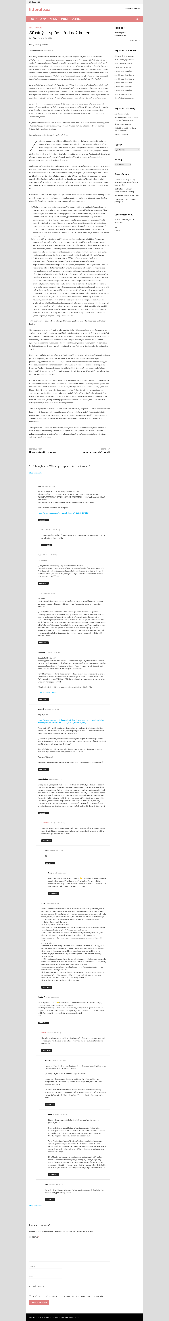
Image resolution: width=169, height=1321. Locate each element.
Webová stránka (36, 1286)
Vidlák (35, 38)
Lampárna (76, 19)
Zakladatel (45, 823)
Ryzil (116, 64)
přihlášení (128, 9)
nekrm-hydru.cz (120, 35)
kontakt (137, 9)
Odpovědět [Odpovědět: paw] (47, 987)
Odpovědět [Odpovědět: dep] (43, 520)
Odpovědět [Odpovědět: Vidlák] (47, 1050)
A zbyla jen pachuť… (127, 56)
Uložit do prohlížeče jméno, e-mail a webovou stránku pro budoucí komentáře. (68, 1296)
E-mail (31, 1276)
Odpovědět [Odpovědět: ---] (43, 643)
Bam (77, 1317)
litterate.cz (39, 9)
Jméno (32, 1266)
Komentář (34, 1237)
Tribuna (53, 19)
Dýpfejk (64, 19)
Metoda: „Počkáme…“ (126, 71)
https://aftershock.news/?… (48, 692)
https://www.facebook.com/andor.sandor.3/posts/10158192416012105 (63, 513)
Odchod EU (119, 195)
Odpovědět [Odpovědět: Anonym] (50, 1105)
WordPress (67, 1317)
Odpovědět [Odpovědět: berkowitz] (43, 699)
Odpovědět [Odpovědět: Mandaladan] (43, 813)
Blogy (33, 19)
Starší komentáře (35, 473)
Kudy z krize (119, 189)
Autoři (43, 19)
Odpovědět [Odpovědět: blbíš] (50, 863)
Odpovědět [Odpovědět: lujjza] (43, 583)
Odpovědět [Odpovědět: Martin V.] (43, 1023)
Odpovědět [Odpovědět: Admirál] (43, 769)
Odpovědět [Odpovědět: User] (47, 545)
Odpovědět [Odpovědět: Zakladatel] (47, 841)
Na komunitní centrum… (123, 124)
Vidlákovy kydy (35, 28)
